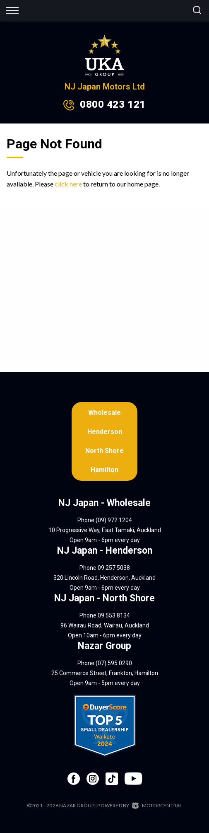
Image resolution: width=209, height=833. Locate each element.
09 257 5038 (114, 567)
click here (68, 184)
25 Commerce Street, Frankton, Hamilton (104, 673)
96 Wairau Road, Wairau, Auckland (104, 625)
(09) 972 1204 (114, 520)
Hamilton (104, 470)
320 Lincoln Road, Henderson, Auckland (104, 577)
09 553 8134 (114, 615)
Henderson (104, 432)
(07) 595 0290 (114, 663)
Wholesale (104, 412)
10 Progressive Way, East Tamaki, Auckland (104, 530)
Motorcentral (157, 805)
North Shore (104, 451)
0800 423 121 (112, 104)
